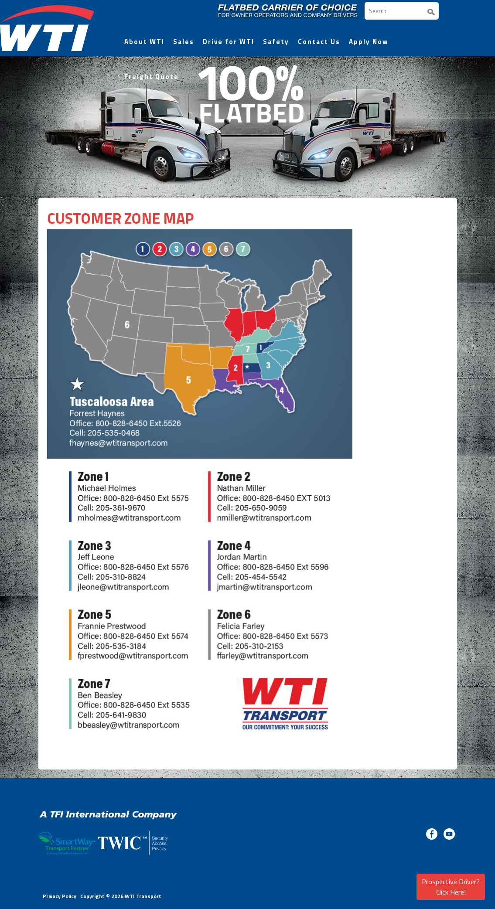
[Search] (402, 11)
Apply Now (369, 42)
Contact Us (319, 42)
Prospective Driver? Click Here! (451, 886)
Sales (183, 42)
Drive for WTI (228, 42)
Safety (276, 42)
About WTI (144, 42)
